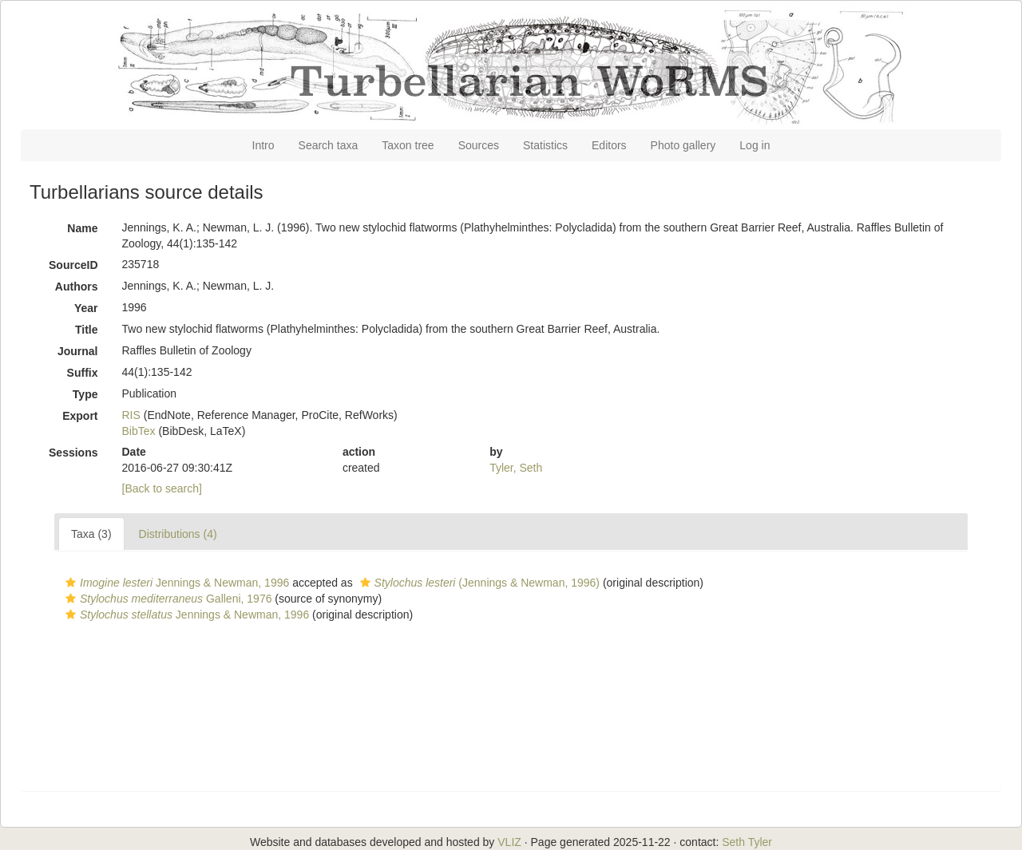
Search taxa (328, 145)
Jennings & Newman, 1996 (175, 582)
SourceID (73, 265)
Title (86, 329)
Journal (77, 351)
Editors (609, 145)
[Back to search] (162, 488)
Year (86, 308)
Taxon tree (408, 145)
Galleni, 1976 (166, 598)
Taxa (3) (91, 534)
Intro (263, 145)
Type (85, 394)
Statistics (545, 145)
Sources (478, 145)
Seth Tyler (747, 842)
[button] (70, 582)
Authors (76, 286)
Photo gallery (683, 145)
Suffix (82, 372)
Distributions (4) (178, 534)
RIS (131, 415)
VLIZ (509, 842)
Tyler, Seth (515, 467)
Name (82, 228)
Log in (754, 145)
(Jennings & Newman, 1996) (478, 582)
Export (79, 415)
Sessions (73, 452)
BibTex (139, 431)
